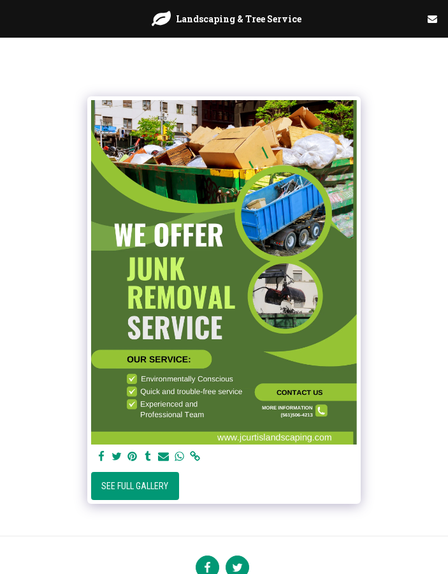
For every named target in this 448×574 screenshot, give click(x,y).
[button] (14, 18)
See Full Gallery (134, 486)
